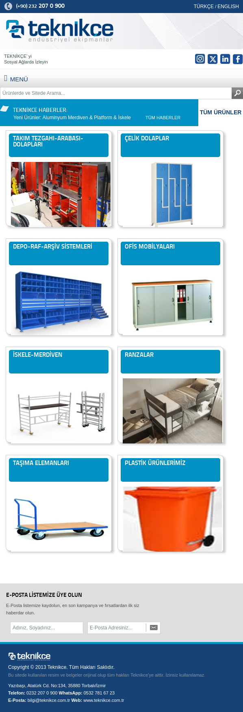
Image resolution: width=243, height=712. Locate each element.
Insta (200, 59)
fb (237, 59)
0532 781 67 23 (99, 692)
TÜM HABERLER (162, 117)
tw (212, 59)
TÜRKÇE (204, 6)
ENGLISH (228, 6)
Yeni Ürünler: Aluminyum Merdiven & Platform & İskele (72, 117)
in (225, 59)
